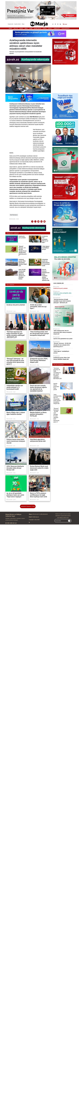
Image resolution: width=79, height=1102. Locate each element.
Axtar (65, 24)
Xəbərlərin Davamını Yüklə (28, 506)
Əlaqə (23, 24)
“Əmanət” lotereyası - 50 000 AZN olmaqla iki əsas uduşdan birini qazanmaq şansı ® (23, 251)
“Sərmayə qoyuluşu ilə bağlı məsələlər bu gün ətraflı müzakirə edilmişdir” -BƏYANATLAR (62, 301)
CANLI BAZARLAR (65, 28)
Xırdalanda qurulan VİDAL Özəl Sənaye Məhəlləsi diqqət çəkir (23, 262)
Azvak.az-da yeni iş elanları (60, 288)
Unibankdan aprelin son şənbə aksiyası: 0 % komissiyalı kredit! (46, 262)
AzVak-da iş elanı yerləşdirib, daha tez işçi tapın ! (45, 239)
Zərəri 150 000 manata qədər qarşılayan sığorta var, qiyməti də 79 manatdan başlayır (22, 274)
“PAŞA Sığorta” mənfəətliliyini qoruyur (46, 248)
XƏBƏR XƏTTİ (57, 28)
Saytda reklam (17, 24)
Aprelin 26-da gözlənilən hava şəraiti (62, 338)
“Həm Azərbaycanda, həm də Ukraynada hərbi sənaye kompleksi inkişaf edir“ (62, 332)
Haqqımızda (10, 24)
